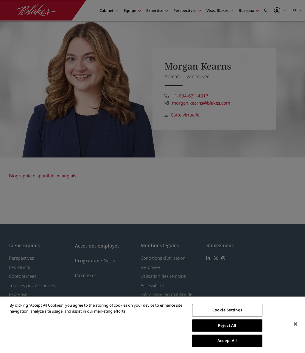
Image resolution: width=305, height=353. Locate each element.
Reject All (227, 325)
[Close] (295, 324)
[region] (152, 325)
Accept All (227, 340)
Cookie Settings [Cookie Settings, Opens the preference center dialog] (227, 310)
